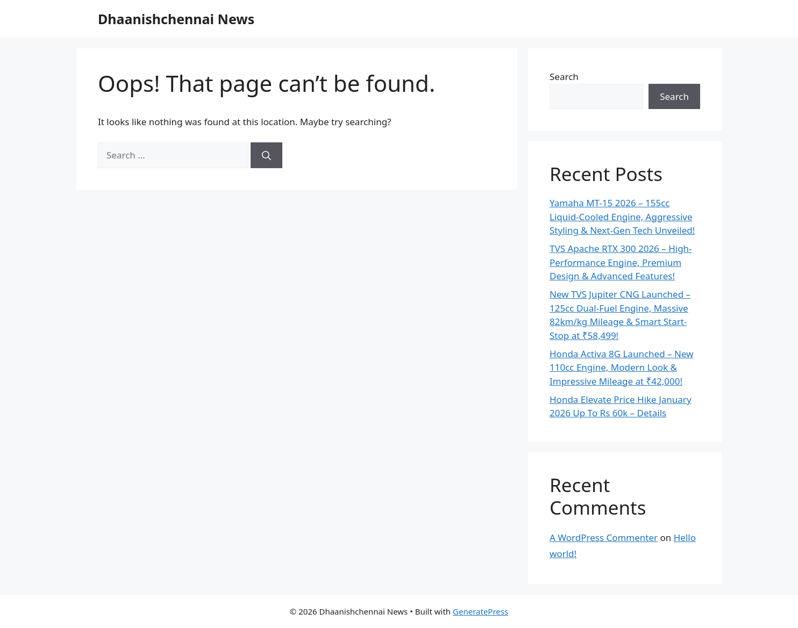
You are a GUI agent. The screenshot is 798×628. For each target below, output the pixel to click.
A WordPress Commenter (604, 537)
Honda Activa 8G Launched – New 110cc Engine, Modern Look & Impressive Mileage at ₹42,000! (622, 367)
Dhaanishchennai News (176, 19)
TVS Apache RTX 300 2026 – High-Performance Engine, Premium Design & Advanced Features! (621, 262)
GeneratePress (480, 611)
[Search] (266, 155)
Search (564, 76)
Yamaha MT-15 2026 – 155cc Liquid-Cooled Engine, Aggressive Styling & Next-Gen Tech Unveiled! (622, 216)
